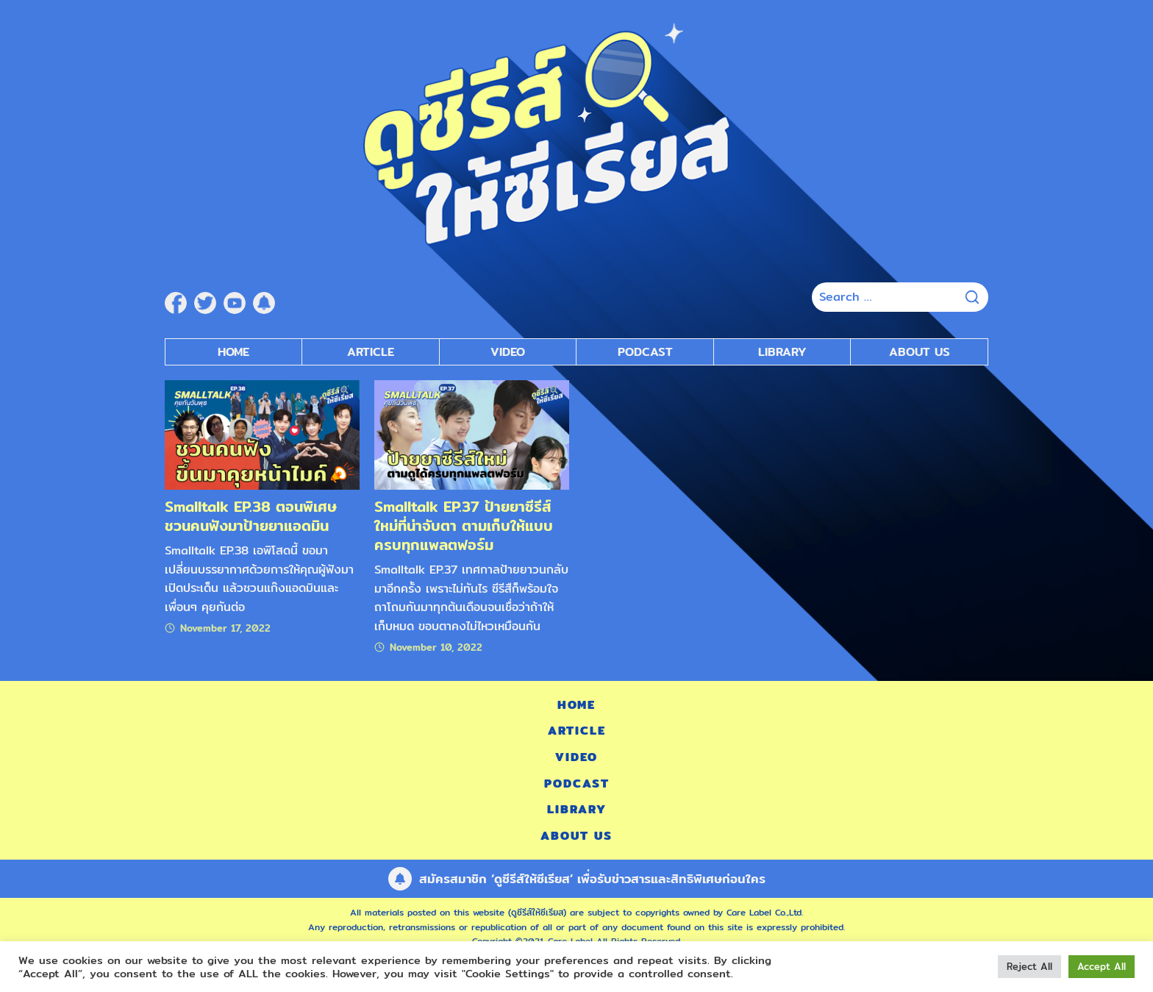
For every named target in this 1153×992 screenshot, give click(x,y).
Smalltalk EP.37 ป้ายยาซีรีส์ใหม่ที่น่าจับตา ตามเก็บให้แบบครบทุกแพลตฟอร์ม (463, 525)
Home (233, 352)
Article (370, 352)
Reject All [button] (1029, 966)
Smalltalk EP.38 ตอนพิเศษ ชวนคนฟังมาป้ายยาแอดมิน (251, 516)
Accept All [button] (1101, 966)
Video (576, 757)
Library (782, 352)
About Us (919, 352)
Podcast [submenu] (645, 352)
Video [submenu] (507, 352)
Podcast (577, 783)
